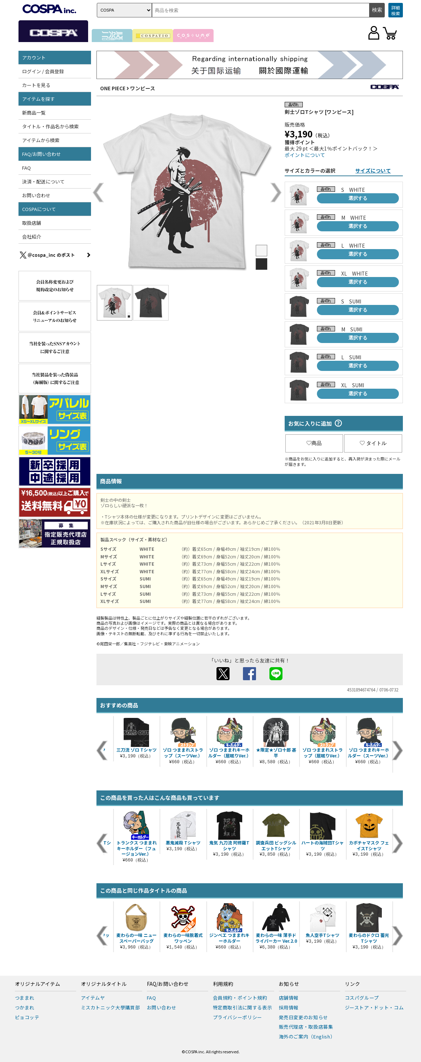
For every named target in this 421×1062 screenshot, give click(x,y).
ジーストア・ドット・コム (374, 1007)
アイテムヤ (93, 997)
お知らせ (289, 984)
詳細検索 (395, 10)
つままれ (25, 997)
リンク (352, 984)
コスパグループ (362, 997)
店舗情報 (289, 997)
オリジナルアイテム (37, 984)
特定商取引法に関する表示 (242, 1007)
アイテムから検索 (40, 140)
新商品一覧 (34, 112)
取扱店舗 (31, 222)
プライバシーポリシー (238, 1017)
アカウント (34, 57)
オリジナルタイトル (104, 984)
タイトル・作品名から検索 (50, 126)
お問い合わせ (36, 195)
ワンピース (142, 88)
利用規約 (223, 984)
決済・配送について (43, 181)
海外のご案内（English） (307, 1036)
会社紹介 (31, 236)
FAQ (26, 167)
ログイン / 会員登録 (43, 71)
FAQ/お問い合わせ (41, 153)
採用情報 (289, 1007)
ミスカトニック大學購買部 (110, 1007)
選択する (357, 198)
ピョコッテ (27, 1017)
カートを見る (36, 85)
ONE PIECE (112, 88)
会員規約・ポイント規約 (240, 997)
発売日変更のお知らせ (304, 1017)
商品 (314, 443)
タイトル (373, 443)
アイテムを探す (38, 98)
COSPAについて (39, 209)
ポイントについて (305, 154)
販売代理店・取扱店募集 (306, 1026)
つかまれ (25, 1007)
